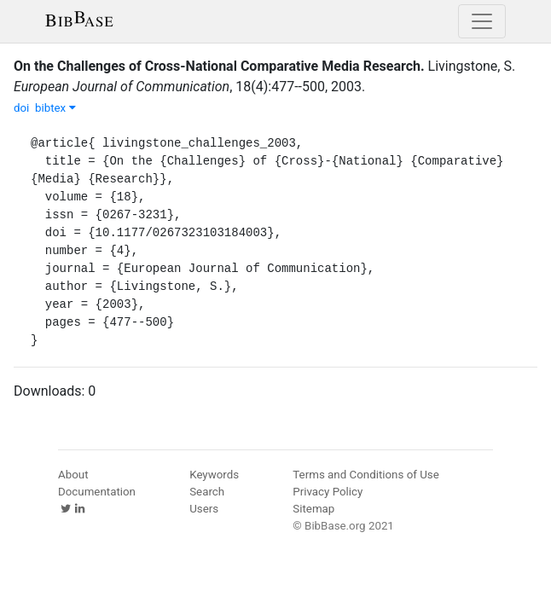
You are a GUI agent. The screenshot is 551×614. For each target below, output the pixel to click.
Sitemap (313, 508)
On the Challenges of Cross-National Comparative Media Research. (219, 66)
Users (203, 508)
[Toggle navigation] (482, 21)
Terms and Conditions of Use (365, 474)
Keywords (214, 474)
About (73, 474)
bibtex (55, 107)
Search (206, 491)
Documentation (97, 491)
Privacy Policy (327, 491)
